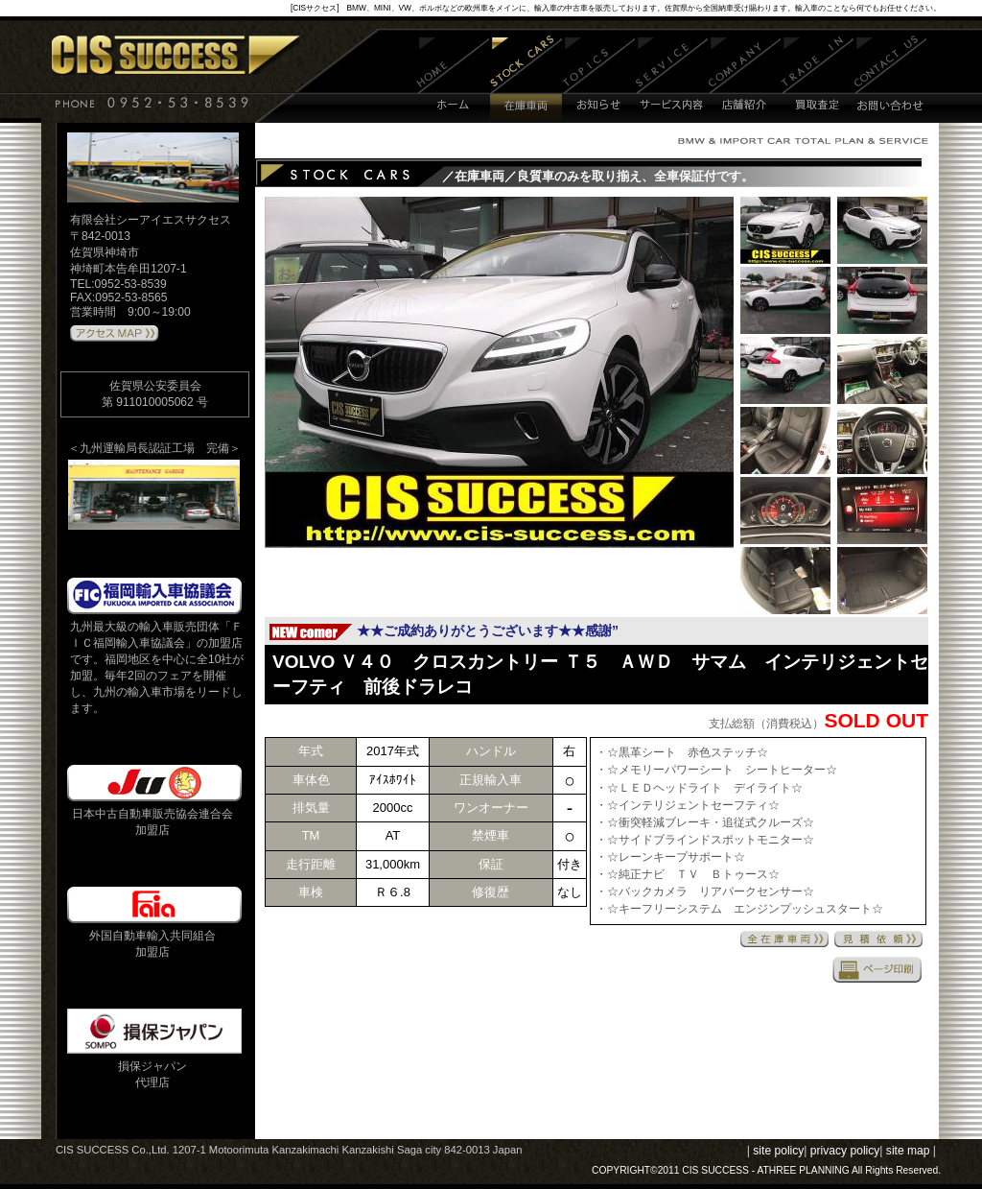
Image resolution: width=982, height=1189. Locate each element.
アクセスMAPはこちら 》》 (114, 334)
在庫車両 (526, 79)
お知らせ (599, 79)
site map (908, 1150)
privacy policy (845, 1150)
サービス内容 (672, 79)
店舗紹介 (745, 79)
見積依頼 (878, 939)
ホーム (453, 79)
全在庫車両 (784, 939)
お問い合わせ (890, 79)
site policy (778, 1150)
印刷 (877, 969)
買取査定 (817, 79)
